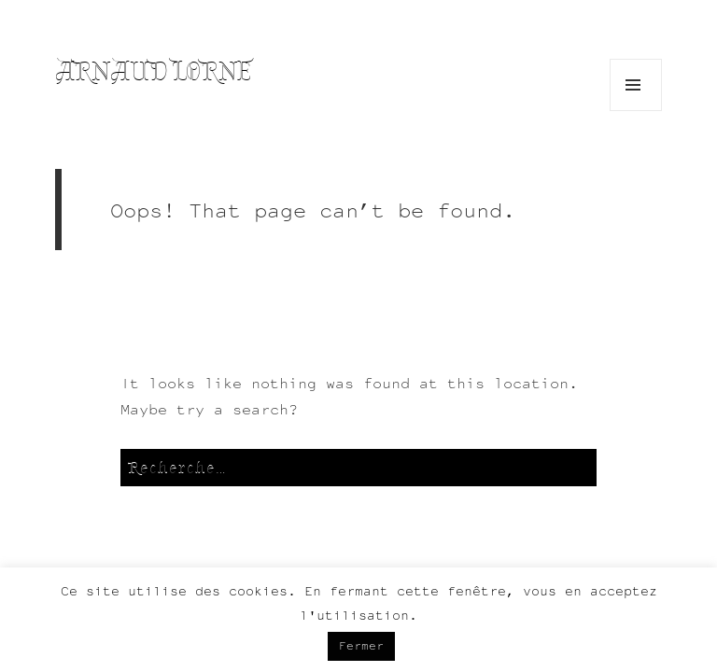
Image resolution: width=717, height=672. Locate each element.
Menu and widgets (636, 110)
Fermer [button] (361, 645)
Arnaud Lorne (153, 71)
